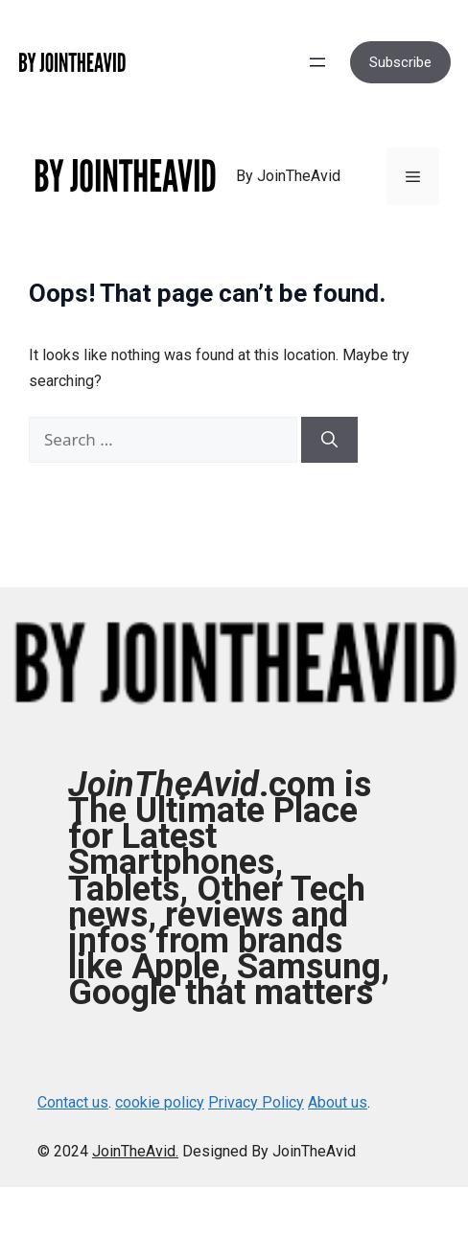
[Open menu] (317, 62)
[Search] (329, 440)
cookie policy (159, 1102)
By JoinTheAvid (288, 176)
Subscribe (400, 62)
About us (337, 1102)
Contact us (72, 1102)
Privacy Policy (256, 1102)
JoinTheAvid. (135, 1151)
